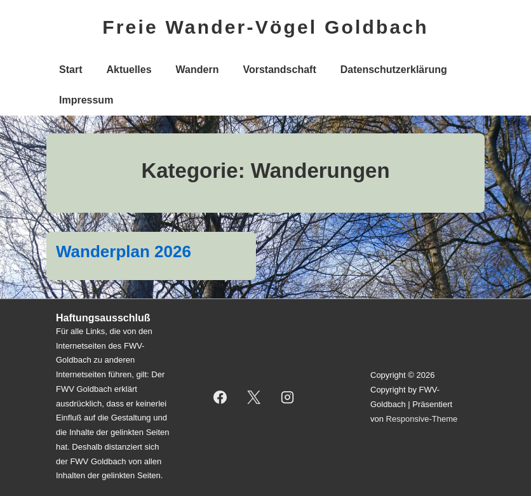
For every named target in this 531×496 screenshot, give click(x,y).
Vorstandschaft (279, 69)
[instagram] (288, 397)
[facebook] (220, 397)
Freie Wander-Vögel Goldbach (265, 27)
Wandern (197, 69)
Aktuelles (128, 69)
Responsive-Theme (422, 419)
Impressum (86, 100)
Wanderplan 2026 (123, 251)
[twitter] (254, 397)
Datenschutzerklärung (393, 69)
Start (70, 69)
